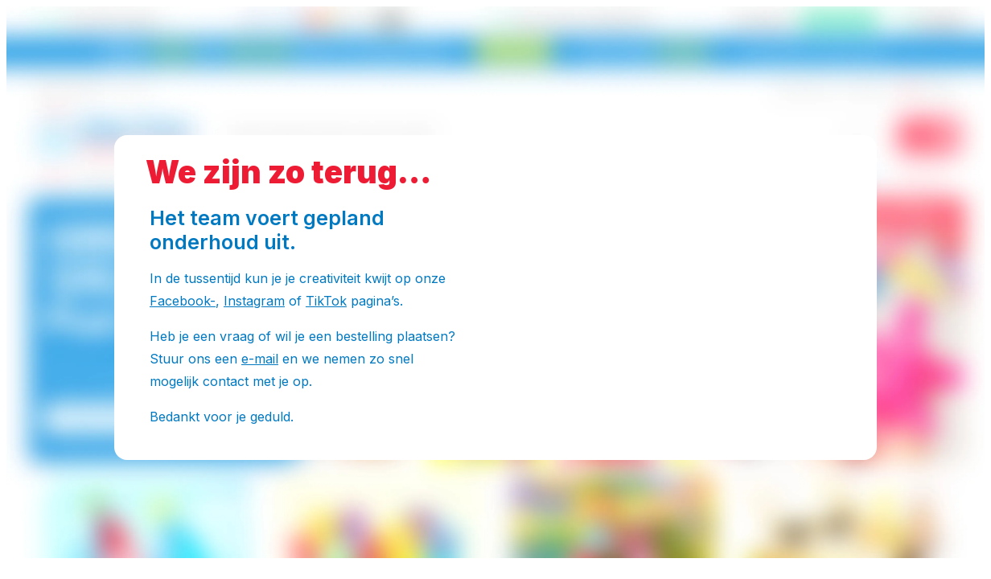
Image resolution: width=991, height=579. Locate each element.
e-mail (259, 359)
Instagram (254, 301)
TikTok (326, 301)
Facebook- (183, 301)
